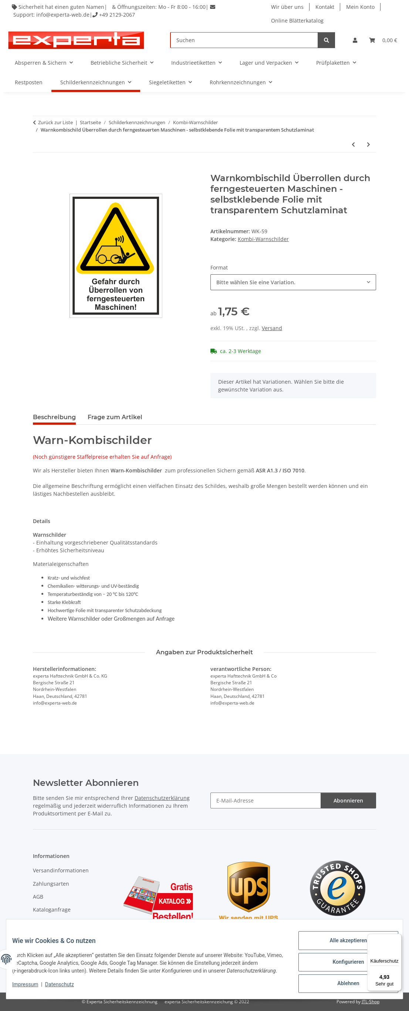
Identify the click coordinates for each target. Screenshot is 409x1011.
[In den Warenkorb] (39, 169)
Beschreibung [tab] (54, 417)
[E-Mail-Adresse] (265, 800)
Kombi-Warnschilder (263, 238)
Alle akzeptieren (342, 943)
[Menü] (397, 938)
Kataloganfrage (52, 909)
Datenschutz (65, 989)
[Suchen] (244, 40)
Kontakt (326, 6)
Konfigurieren (342, 963)
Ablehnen (342, 982)
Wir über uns (288, 6)
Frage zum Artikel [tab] (115, 417)
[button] (355, 40)
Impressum (31, 989)
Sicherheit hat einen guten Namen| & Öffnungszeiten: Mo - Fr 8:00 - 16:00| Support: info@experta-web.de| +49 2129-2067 (115, 10)
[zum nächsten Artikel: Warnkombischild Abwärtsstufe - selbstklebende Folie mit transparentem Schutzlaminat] (368, 144)
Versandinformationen (61, 870)
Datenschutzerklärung (162, 797)
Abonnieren (348, 800)
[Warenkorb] (383, 40)
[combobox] (293, 282)
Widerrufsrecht (52, 922)
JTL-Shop (370, 1001)
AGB (38, 896)
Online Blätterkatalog (298, 20)
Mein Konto (361, 6)
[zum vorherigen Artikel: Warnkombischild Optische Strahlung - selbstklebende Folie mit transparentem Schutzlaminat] (353, 144)
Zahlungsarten (51, 883)
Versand (272, 328)
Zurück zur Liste (55, 122)
